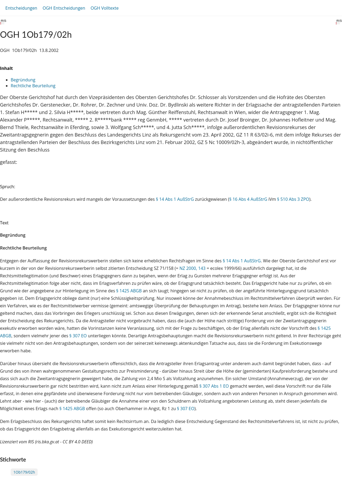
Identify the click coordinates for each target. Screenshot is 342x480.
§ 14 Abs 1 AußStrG (175, 199)
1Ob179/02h (24, 472)
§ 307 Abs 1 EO (214, 386)
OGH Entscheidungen (63, 8)
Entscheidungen (21, 8)
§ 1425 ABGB (129, 291)
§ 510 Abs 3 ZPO (293, 199)
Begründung (23, 80)
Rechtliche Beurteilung (33, 86)
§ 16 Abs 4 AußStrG (248, 199)
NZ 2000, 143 (193, 268)
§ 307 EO (78, 336)
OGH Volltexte (105, 8)
